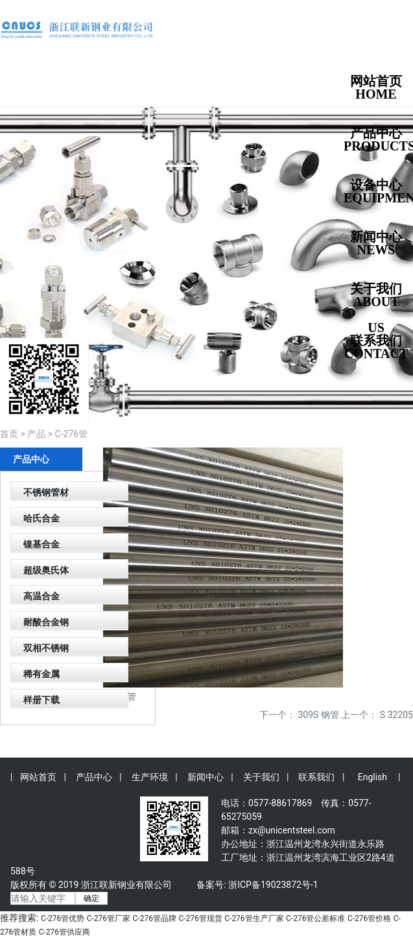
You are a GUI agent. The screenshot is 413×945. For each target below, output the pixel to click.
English (372, 777)
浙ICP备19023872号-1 (273, 884)
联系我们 (316, 777)
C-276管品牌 (154, 918)
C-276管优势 (62, 918)
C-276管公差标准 (315, 918)
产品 (36, 434)
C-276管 (71, 434)
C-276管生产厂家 (253, 918)
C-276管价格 (369, 918)
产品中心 (94, 777)
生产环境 (150, 777)
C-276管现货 (200, 918)
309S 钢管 (318, 715)
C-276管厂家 (108, 918)
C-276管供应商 (64, 932)
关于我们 (261, 777)
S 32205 (396, 715)
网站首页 (38, 777)
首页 (9, 434)
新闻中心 (205, 777)
